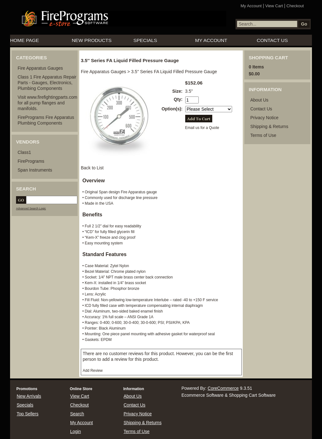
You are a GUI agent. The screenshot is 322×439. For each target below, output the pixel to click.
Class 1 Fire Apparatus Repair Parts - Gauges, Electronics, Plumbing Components (47, 82)
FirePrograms (31, 161)
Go (304, 23)
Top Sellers (27, 413)
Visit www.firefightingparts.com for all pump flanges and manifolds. (47, 103)
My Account (251, 5)
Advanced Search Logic (31, 208)
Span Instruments (35, 170)
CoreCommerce (223, 388)
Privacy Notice (264, 117)
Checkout (295, 5)
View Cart (274, 5)
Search (77, 413)
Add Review (93, 370)
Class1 (24, 152)
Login (75, 431)
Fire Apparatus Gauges (40, 68)
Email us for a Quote (202, 128)
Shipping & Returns (269, 126)
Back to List (92, 167)
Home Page (24, 40)
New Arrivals (29, 396)
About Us (259, 99)
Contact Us (272, 40)
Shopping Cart (268, 57)
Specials (145, 40)
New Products (92, 40)
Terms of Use (263, 135)
